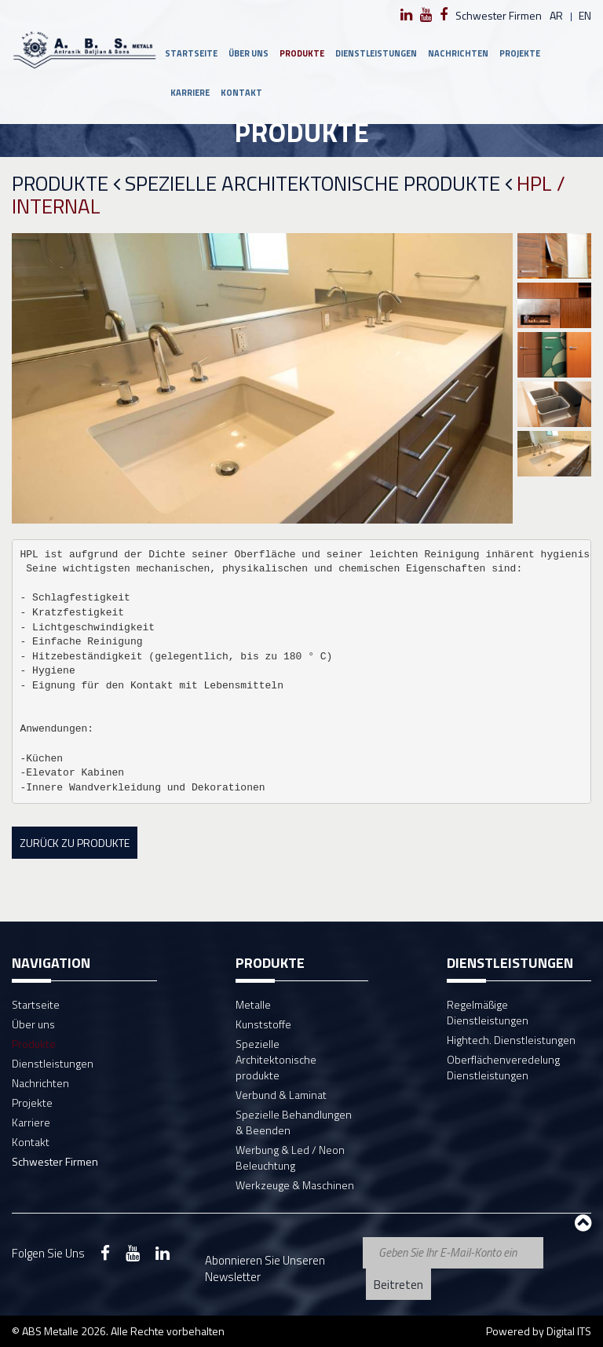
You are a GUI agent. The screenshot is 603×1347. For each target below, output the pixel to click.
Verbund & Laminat (281, 1094)
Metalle (253, 1004)
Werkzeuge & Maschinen (295, 1185)
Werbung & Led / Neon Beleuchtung (290, 1157)
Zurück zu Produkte (75, 842)
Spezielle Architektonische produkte (318, 184)
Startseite (191, 53)
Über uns (248, 53)
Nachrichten (458, 53)
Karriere (190, 92)
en (585, 15)
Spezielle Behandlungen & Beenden (294, 1122)
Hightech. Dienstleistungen (511, 1039)
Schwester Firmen (498, 15)
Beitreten (398, 1285)
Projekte (519, 53)
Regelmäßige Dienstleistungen (487, 1012)
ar (556, 15)
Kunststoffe (263, 1024)
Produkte (302, 53)
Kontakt (241, 92)
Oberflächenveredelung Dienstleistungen (503, 1067)
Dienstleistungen (376, 53)
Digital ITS (568, 1331)
